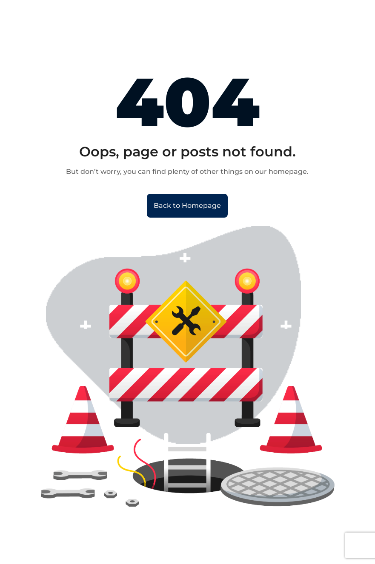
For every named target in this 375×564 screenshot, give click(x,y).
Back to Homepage (187, 205)
